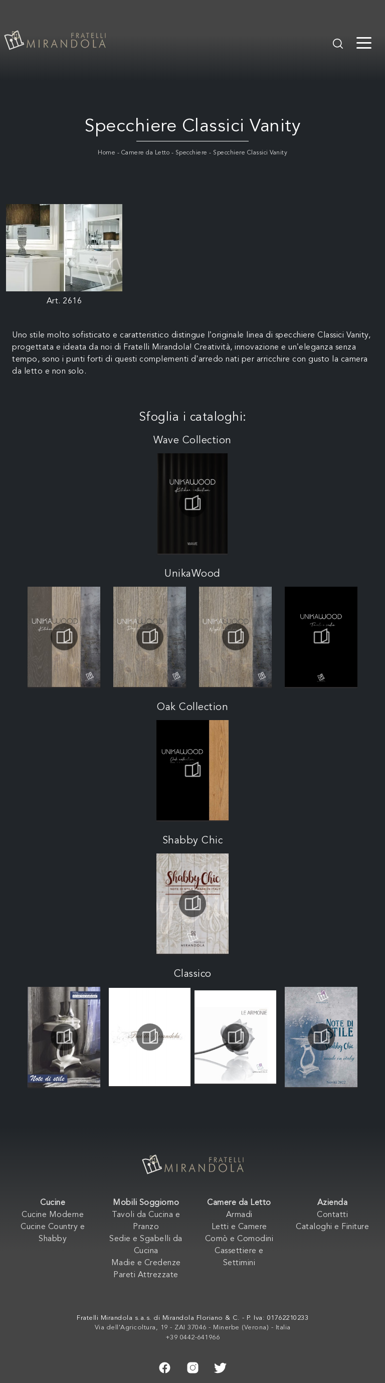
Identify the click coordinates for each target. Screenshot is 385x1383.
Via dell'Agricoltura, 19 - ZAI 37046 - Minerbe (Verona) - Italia (193, 1327)
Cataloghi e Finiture (332, 1227)
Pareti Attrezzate (145, 1275)
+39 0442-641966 (192, 1337)
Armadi (239, 1215)
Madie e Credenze (146, 1263)
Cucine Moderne (53, 1215)
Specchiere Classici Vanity (250, 153)
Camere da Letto (145, 153)
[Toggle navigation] (363, 42)
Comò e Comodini (239, 1239)
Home (106, 153)
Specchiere (191, 153)
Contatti (332, 1215)
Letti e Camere (239, 1227)
